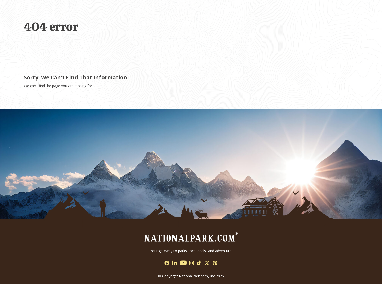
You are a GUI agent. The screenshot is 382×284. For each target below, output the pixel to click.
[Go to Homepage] (191, 236)
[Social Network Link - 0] (166, 263)
